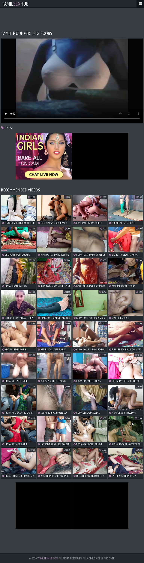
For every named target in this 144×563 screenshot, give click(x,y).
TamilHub (15, 3)
